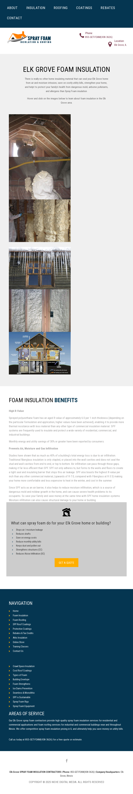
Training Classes (18, 646)
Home (14, 611)
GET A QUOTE (66, 562)
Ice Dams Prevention (20, 688)
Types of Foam (18, 675)
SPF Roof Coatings (20, 624)
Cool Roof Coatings (20, 670)
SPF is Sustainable (19, 697)
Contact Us (16, 651)
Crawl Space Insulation (22, 666)
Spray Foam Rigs (19, 701)
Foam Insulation (18, 615)
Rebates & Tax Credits (21, 633)
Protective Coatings (20, 628)
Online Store (16, 642)
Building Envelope (19, 679)
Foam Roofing (17, 620)
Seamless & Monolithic (22, 692)
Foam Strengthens (19, 684)
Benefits (66, 400)
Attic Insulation (18, 637)
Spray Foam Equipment (22, 706)
